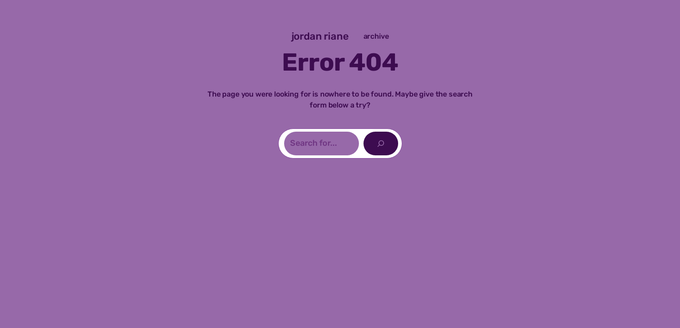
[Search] (380, 143)
